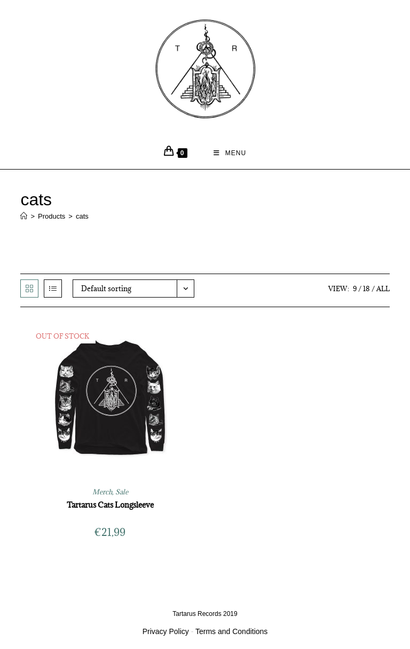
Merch (102, 491)
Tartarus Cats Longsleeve (110, 505)
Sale (121, 491)
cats (82, 216)
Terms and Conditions (231, 631)
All (383, 288)
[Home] (23, 216)
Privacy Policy (166, 631)
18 (366, 288)
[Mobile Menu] (230, 153)
